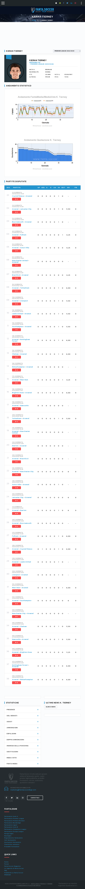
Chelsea (15, 354)
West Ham (24, 380)
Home (34, 20)
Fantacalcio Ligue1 (10, 825)
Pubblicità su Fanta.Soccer (13, 873)
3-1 (16, 265)
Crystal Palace (18, 196)
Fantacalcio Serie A (11, 816)
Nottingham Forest (21, 340)
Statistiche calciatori (11, 844)
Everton (15, 446)
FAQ (5, 870)
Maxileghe (7, 836)
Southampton (17, 326)
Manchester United (20, 260)
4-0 (16, 513)
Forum (6, 864)
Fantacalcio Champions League (15, 829)
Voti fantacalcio (10, 840)
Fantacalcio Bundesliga (12, 823)
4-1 (16, 552)
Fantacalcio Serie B (11, 827)
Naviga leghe (9, 834)
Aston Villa (24, 248)
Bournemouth (17, 222)
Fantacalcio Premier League (14, 818)
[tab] (45, 196)
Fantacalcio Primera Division (14, 821)
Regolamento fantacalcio (13, 838)
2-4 (16, 396)
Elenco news (50, 707)
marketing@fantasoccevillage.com (23, 790)
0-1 (16, 317)
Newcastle (24, 405)
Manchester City (27, 471)
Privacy (43, 884)
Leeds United (17, 314)
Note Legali (35, 884)
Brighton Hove (18, 393)
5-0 (16, 344)
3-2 (16, 304)
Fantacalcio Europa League (14, 831)
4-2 (16, 212)
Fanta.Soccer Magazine (12, 866)
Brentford (16, 275)
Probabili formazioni (11, 847)
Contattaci (35, 798)
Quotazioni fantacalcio (12, 842)
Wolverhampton (18, 367)
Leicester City (26, 209)
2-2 (16, 578)
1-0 (16, 449)
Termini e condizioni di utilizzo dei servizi (34, 885)
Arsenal (29, 196)
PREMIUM (7, 875)
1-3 (16, 475)
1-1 (16, 330)
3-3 (16, 604)
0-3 (16, 225)
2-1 (16, 238)
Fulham (23, 235)
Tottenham (24, 288)
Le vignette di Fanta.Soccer (14, 868)
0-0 (16, 409)
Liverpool (24, 301)
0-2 (16, 199)
